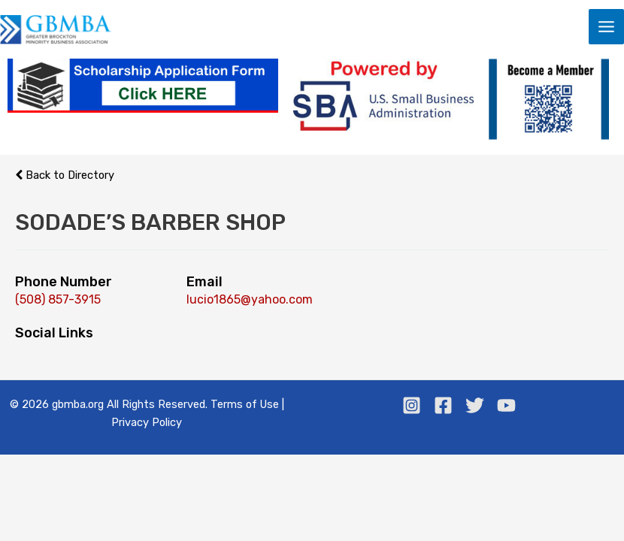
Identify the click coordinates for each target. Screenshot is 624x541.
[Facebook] (443, 406)
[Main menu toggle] (606, 26)
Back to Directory (64, 176)
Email (204, 282)
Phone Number (63, 282)
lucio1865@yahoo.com (249, 300)
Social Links (54, 333)
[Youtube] (506, 406)
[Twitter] (474, 406)
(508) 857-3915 (58, 300)
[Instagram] (411, 406)
